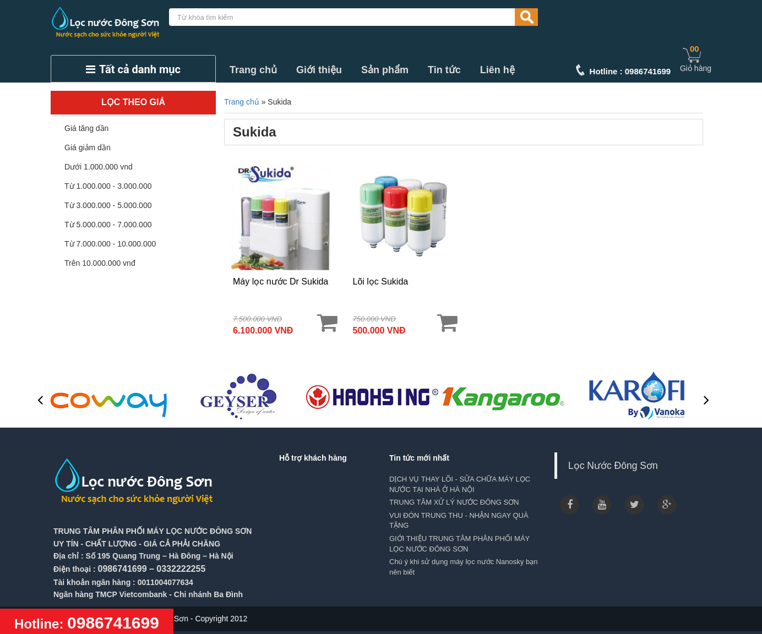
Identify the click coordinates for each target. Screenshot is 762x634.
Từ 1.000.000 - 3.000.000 (107, 186)
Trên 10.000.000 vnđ (99, 263)
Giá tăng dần (86, 128)
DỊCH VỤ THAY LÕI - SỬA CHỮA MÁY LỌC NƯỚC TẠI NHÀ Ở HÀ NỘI (459, 484)
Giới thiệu (319, 69)
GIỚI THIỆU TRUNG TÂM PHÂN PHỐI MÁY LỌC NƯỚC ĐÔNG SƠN (459, 543)
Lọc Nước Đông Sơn (613, 465)
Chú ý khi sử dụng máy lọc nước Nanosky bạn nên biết (463, 567)
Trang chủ (253, 69)
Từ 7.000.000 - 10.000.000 (110, 243)
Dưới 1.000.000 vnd (98, 166)
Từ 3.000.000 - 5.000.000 (107, 205)
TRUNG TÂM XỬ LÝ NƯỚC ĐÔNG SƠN (454, 502)
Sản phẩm (385, 69)
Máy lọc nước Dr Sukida (280, 281)
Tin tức (444, 69)
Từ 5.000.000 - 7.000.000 (107, 224)
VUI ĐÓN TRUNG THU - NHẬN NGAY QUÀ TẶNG (459, 520)
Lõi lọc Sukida (381, 281)
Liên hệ (497, 69)
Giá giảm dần (87, 147)
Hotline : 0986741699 (630, 71)
